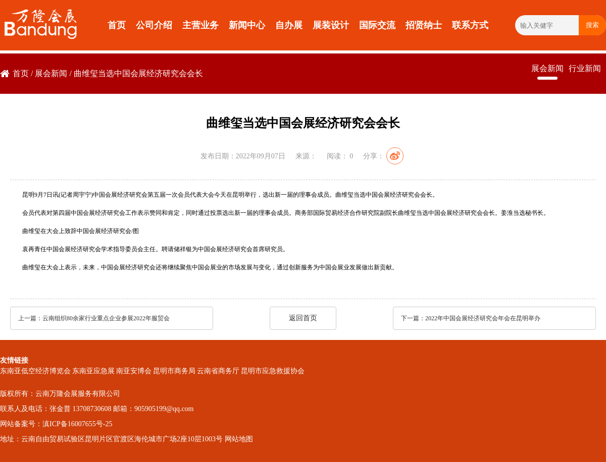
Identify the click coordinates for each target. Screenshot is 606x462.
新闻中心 (247, 25)
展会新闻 (51, 73)
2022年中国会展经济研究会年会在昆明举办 (482, 318)
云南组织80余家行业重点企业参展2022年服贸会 (106, 318)
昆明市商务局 (174, 371)
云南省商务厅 (218, 371)
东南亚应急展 (93, 371)
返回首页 (303, 318)
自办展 (288, 25)
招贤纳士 (424, 25)
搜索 (592, 25)
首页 (117, 25)
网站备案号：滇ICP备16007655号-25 (56, 424)
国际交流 (377, 25)
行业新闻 (585, 68)
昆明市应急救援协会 (273, 371)
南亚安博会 (134, 371)
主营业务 (200, 25)
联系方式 (470, 25)
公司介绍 (154, 25)
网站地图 (239, 439)
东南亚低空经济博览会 (35, 371)
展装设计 (331, 25)
